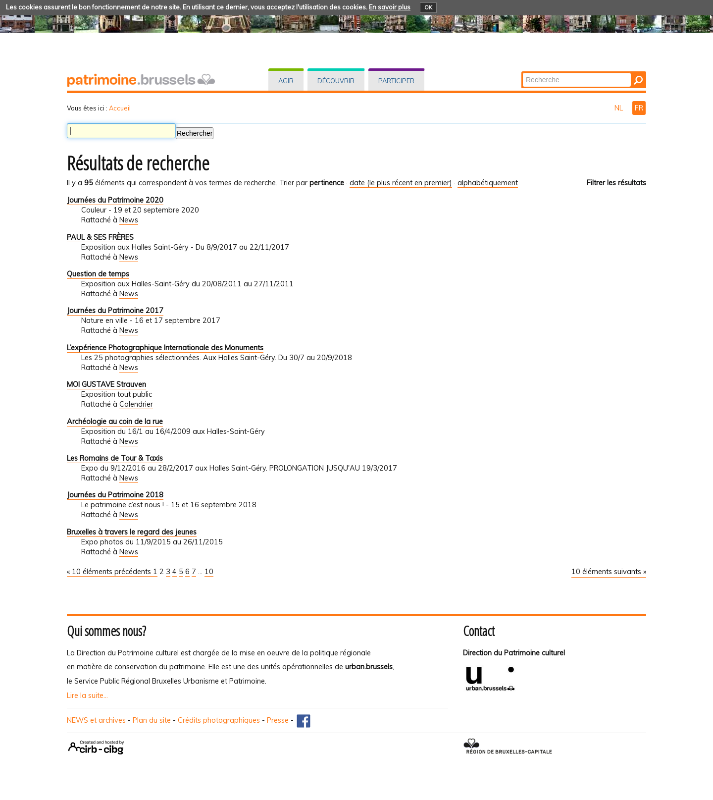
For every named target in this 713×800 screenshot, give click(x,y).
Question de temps (98, 273)
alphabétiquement (488, 182)
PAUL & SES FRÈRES (100, 237)
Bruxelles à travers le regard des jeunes (132, 532)
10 (208, 571)
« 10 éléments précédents (110, 571)
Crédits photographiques (219, 720)
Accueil (120, 108)
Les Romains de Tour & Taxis (115, 458)
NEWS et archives (96, 720)
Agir (286, 81)
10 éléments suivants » (608, 571)
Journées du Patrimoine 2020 (115, 200)
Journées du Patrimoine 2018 (115, 494)
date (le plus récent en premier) (401, 182)
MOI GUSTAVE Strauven (106, 384)
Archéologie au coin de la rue (115, 421)
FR (639, 108)
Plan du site (152, 720)
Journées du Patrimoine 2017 (115, 310)
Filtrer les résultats (616, 182)
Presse (278, 720)
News (128, 219)
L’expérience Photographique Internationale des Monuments (165, 347)
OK (428, 7)
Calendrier (136, 404)
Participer (396, 81)
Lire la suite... (87, 695)
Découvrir (336, 81)
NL (619, 108)
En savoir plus (389, 7)
